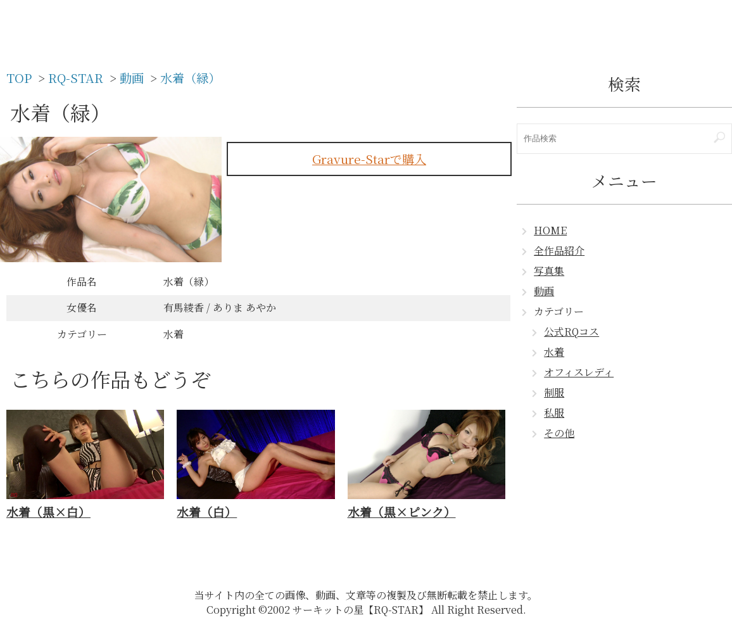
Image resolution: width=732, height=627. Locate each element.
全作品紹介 (559, 250)
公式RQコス (571, 331)
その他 (559, 433)
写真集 (549, 270)
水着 (554, 352)
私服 (554, 412)
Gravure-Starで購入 (369, 158)
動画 (544, 291)
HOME (550, 230)
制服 (554, 392)
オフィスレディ (579, 372)
